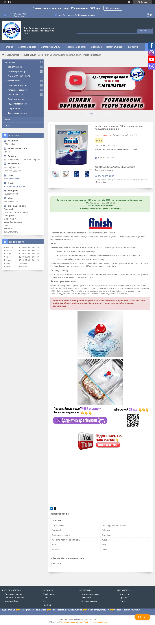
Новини (46, 598)
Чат (142, 617)
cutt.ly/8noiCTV (101, 610)
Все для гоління (15, 67)
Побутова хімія (28, 55)
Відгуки (7, 125)
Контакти (133, 47)
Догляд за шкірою (16, 99)
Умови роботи (11, 601)
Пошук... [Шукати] (144, 30)
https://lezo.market (12, 179)
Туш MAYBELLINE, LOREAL (19, 76)
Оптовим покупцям (50, 47)
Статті (7, 120)
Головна (9, 47)
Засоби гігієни (14, 81)
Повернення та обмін (75, 47)
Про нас (123, 598)
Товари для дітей (16, 94)
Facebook (47, 605)
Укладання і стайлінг (17, 90)
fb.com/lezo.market (72, 610)
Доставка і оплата (27, 47)
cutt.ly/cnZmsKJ (132, 610)
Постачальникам (115, 47)
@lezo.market (39, 610)
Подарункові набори (17, 104)
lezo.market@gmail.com (14, 186)
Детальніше (113, 8)
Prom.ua (92, 619)
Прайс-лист (48, 594)
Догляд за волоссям (17, 85)
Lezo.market (13, 55)
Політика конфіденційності (95, 622)
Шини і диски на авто (17, 113)
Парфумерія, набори (17, 71)
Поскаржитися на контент (71, 622)
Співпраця (96, 47)
